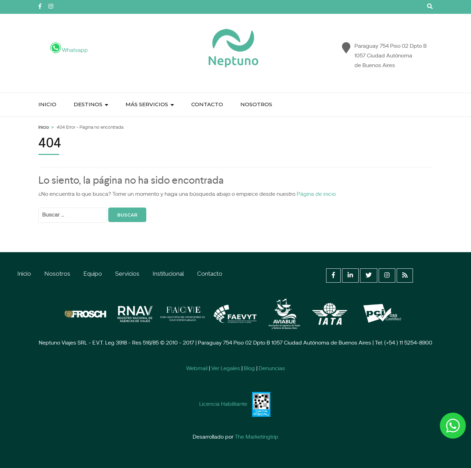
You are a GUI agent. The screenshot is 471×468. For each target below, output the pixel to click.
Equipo (92, 273)
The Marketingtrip (256, 437)
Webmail (196, 368)
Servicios (127, 273)
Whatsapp (63, 50)
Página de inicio (316, 194)
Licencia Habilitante (223, 404)
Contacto (207, 104)
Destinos (88, 104)
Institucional (168, 273)
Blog (249, 368)
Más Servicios (147, 104)
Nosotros (256, 104)
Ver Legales (225, 368)
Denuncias (272, 368)
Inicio (47, 104)
